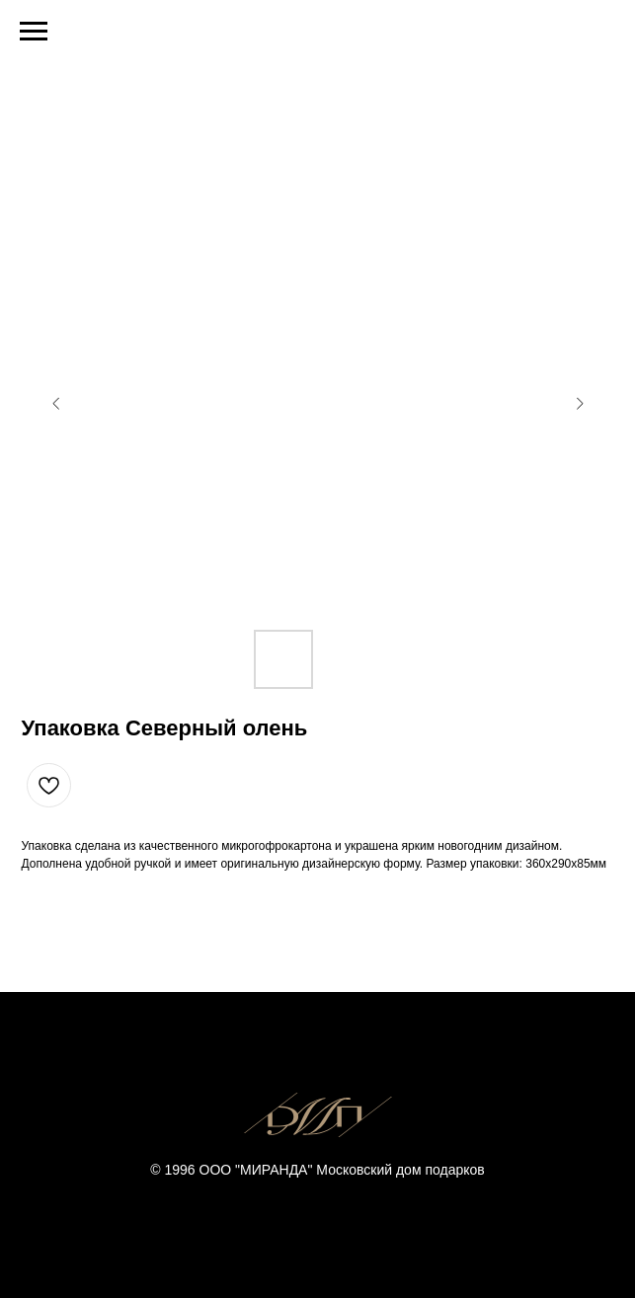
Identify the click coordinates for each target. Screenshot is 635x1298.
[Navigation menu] (33, 31)
